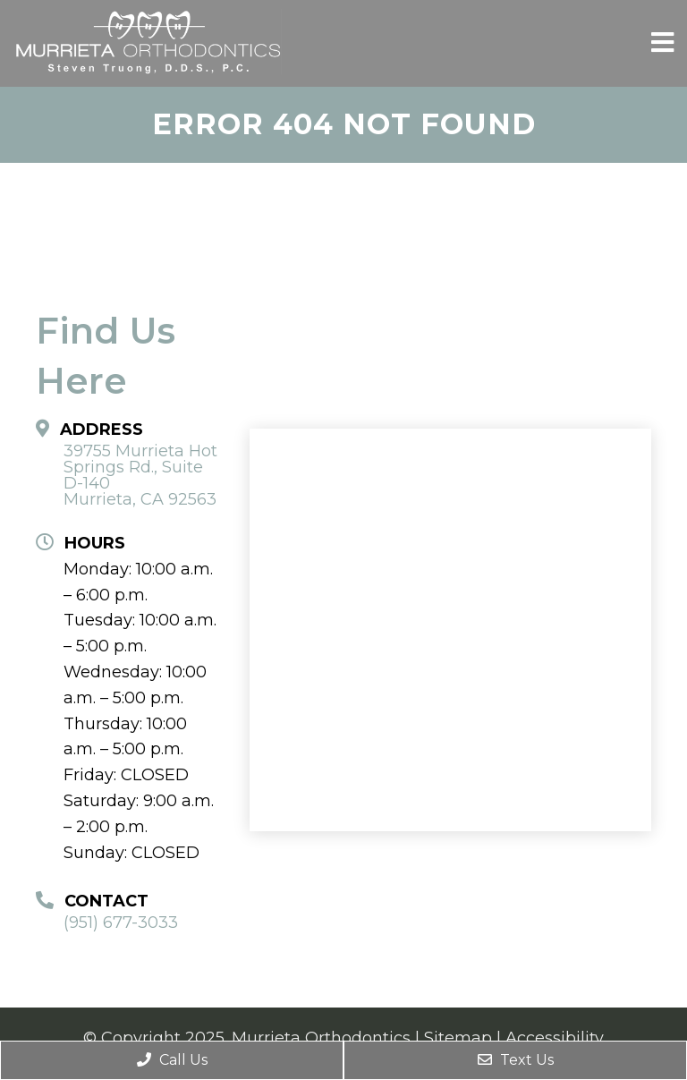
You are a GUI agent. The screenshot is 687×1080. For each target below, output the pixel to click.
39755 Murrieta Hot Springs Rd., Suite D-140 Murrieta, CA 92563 (140, 475)
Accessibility (554, 1038)
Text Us (516, 1059)
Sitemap (458, 1038)
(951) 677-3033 (121, 922)
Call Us (172, 1059)
